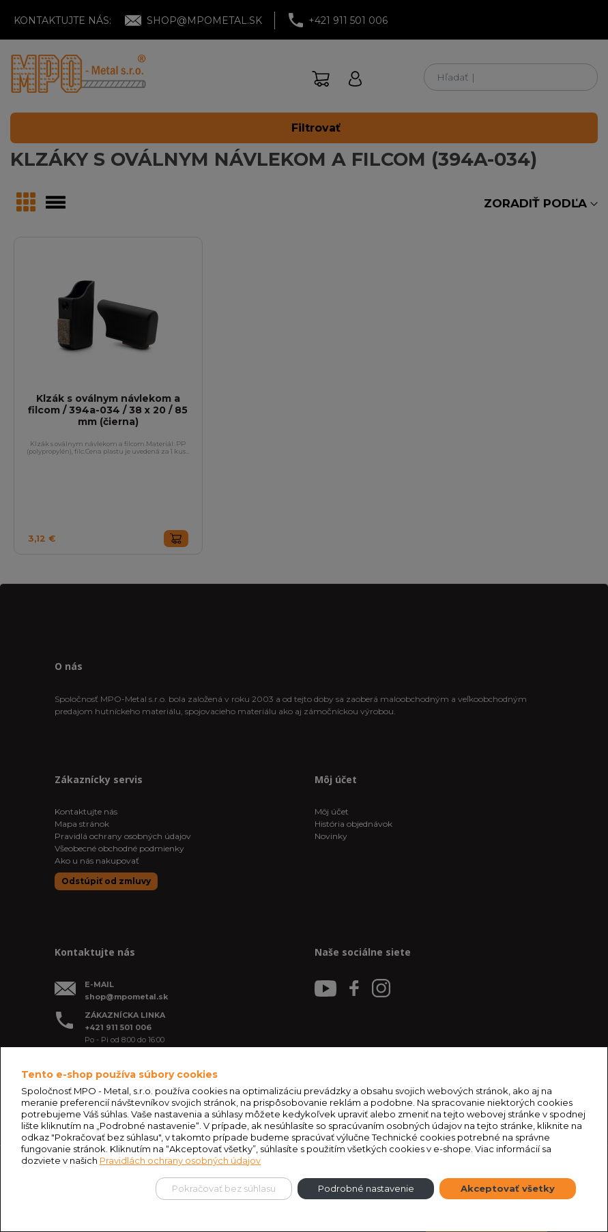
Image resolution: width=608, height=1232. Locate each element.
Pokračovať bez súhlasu (224, 1188)
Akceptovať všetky (508, 1188)
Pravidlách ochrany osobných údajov (180, 1160)
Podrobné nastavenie (366, 1188)
